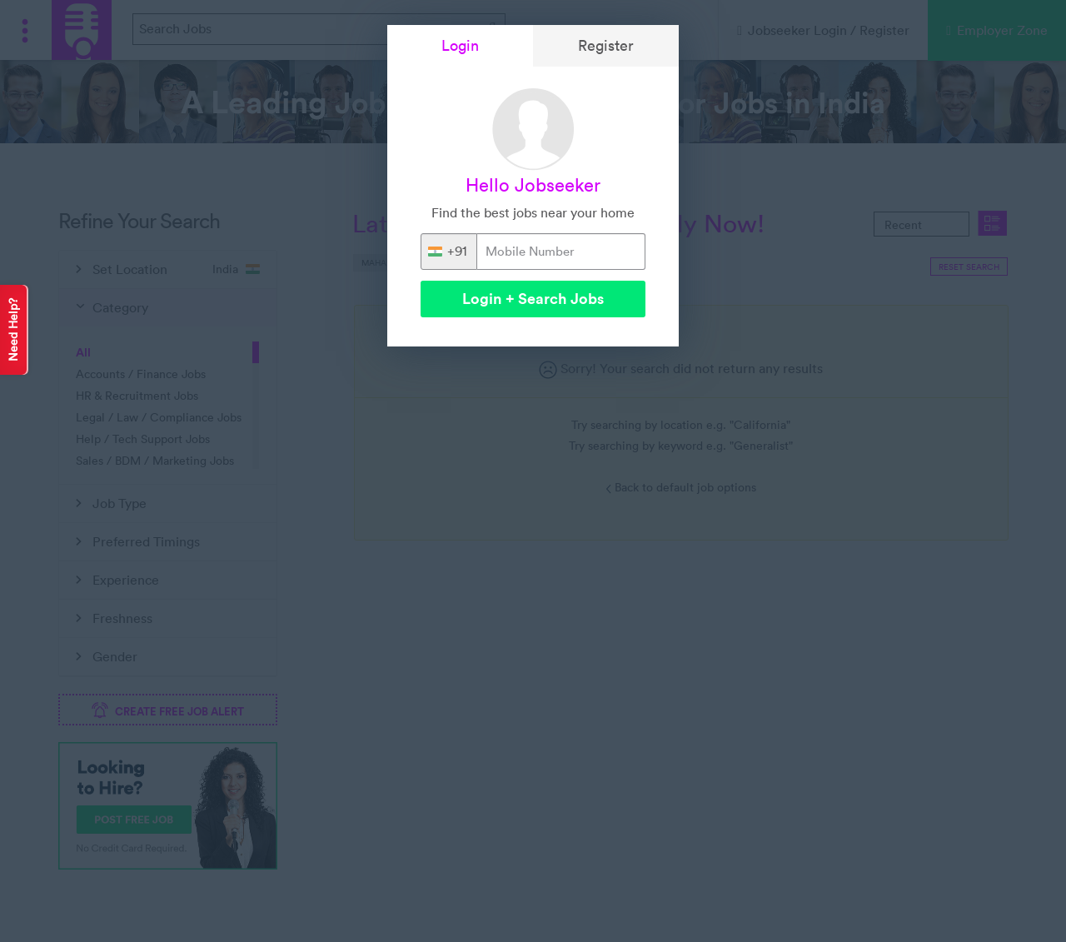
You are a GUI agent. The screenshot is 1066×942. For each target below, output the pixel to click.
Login (460, 45)
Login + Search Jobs (533, 298)
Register (606, 45)
